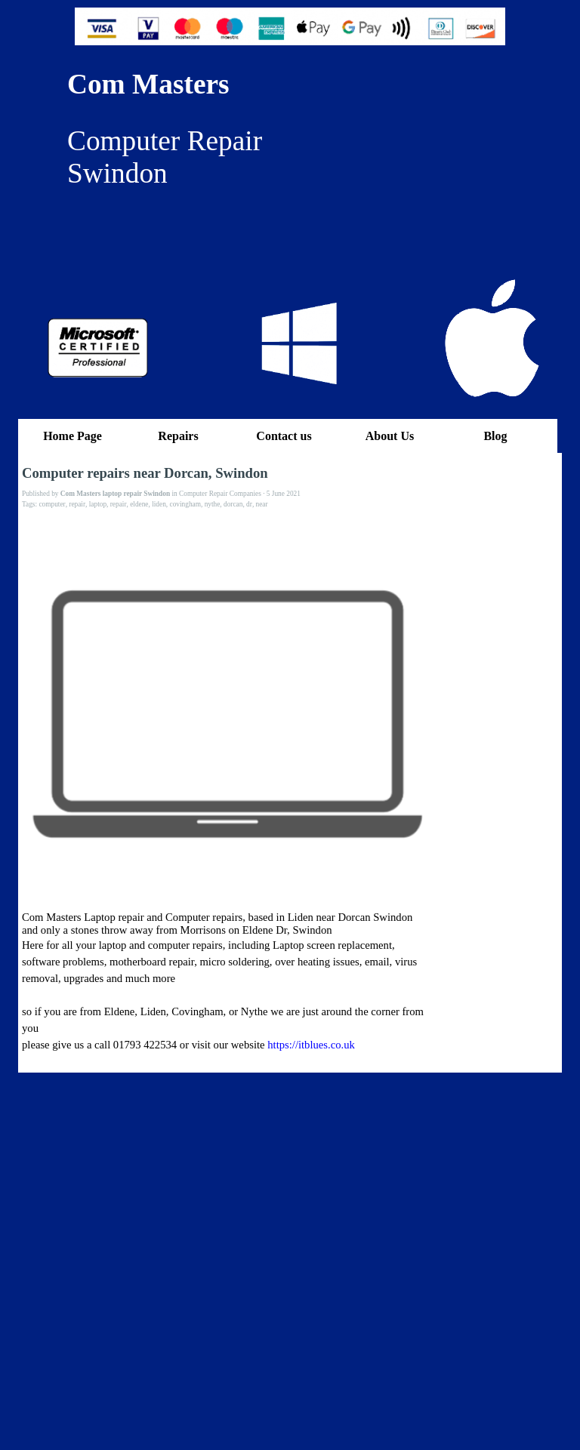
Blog (495, 435)
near (262, 504)
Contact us (283, 435)
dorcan (233, 504)
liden (159, 504)
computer (52, 504)
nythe (213, 504)
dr (249, 504)
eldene (139, 504)
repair (77, 504)
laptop (97, 504)
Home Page (72, 435)
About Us (390, 435)
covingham (185, 504)
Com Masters (148, 84)
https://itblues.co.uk (311, 1045)
